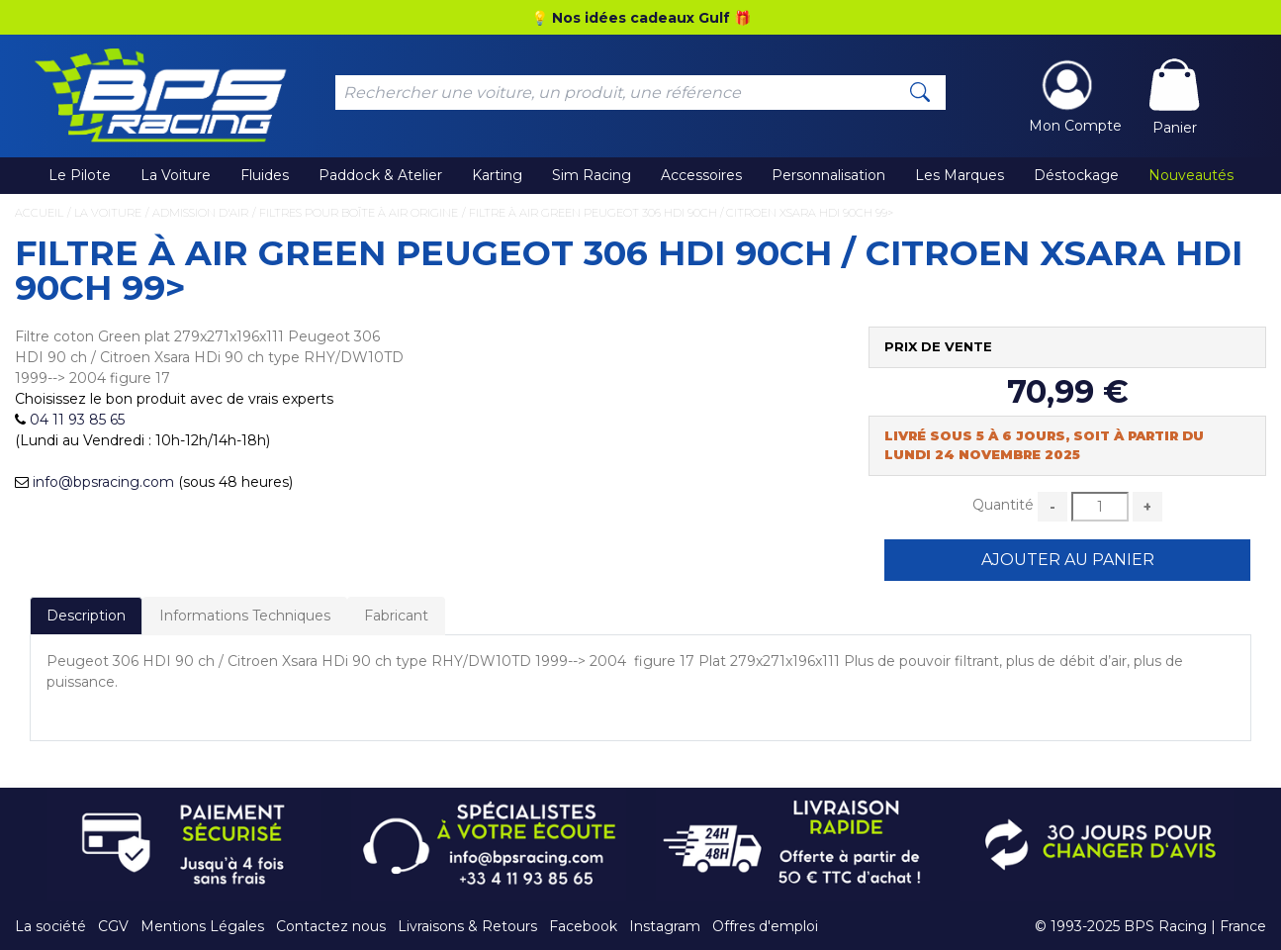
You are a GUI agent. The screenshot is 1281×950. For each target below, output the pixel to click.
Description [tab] (86, 615)
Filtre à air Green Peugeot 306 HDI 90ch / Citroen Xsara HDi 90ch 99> (681, 213)
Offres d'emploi (765, 926)
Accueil (39, 213)
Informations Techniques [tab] (244, 615)
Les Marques (959, 175)
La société (50, 926)
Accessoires (701, 175)
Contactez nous (331, 926)
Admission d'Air (200, 213)
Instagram (664, 926)
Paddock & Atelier (380, 175)
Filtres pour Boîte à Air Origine (358, 213)
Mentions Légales (202, 926)
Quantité (1003, 505)
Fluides (264, 175)
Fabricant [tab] (396, 615)
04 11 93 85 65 (77, 419)
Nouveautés (1191, 175)
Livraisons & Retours (467, 926)
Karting (497, 175)
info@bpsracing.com (103, 482)
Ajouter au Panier (1067, 559)
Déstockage (1076, 175)
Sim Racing (591, 175)
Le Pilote (79, 175)
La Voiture (175, 175)
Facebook (583, 926)
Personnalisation (828, 175)
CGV (113, 926)
